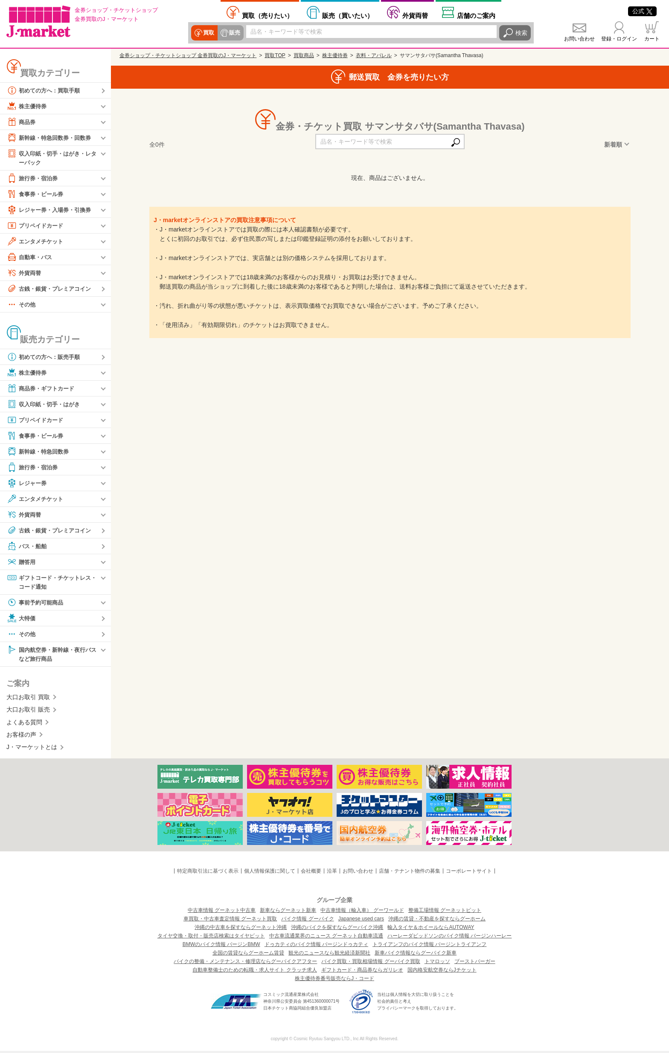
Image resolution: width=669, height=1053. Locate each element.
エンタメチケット (37, 242)
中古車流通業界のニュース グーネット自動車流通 (326, 938)
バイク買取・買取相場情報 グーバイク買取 (370, 963)
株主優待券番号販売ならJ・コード (334, 981)
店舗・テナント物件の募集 (409, 873)
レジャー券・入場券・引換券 (51, 210)
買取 (208, 32)
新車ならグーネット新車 (288, 912)
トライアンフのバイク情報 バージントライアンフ (429, 946)
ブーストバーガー (474, 963)
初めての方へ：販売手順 (45, 357)
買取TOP (275, 55)
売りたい (267, 15)
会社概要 (311, 873)
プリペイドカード (37, 226)
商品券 (22, 122)
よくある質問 (24, 723)
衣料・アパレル (374, 55)
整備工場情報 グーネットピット (444, 912)
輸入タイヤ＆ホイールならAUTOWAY (430, 929)
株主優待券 (28, 106)
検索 (521, 32)
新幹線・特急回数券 (40, 452)
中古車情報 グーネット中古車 (222, 912)
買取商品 (304, 55)
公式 (642, 11)
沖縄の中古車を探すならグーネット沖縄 (241, 929)
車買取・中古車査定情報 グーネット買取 (230, 921)
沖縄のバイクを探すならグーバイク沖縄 (337, 929)
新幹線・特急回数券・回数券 (51, 138)
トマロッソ (437, 963)
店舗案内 (476, 15)
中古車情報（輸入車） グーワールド (362, 912)
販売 (234, 32)
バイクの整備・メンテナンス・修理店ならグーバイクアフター (245, 963)
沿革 (332, 873)
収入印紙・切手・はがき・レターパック (51, 157)
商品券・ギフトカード (43, 389)
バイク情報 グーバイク (307, 921)
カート (652, 39)
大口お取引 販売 (28, 711)
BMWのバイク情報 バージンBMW (221, 946)
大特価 (22, 619)
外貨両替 (415, 15)
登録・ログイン (619, 39)
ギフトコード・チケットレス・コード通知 (48, 582)
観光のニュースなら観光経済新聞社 (329, 955)
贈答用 (22, 562)
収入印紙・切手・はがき (45, 404)
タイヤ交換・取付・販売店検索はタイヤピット (211, 938)
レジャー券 (28, 483)
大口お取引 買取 (28, 698)
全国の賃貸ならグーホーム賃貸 (248, 955)
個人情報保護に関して (269, 873)
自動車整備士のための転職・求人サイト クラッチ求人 (254, 972)
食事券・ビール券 (37, 194)
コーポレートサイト (469, 873)
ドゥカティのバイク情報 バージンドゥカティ (316, 946)
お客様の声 (21, 736)
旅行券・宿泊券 (34, 179)
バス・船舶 (28, 546)
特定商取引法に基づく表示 (208, 873)
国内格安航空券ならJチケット (442, 972)
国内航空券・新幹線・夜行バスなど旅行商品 (51, 655)
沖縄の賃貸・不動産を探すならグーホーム (437, 921)
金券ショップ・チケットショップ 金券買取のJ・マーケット (187, 55)
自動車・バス (31, 257)
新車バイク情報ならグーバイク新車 (416, 955)
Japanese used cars (361, 921)
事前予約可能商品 (37, 604)
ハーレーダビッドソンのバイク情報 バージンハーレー (449, 938)
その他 (22, 305)
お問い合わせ (579, 39)
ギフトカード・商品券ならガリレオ (362, 972)
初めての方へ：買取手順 (45, 90)
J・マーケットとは (31, 749)
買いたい (347, 15)
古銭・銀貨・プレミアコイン (51, 289)
